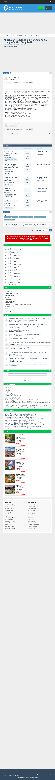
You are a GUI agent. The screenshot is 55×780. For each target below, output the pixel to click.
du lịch (9, 413)
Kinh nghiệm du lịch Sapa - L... (13, 261)
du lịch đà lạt (8, 423)
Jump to (31, 230)
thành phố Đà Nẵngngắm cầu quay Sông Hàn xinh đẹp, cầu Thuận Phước (25, 107)
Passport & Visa (9, 524)
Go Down (6, 73)
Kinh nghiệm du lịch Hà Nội (12, 255)
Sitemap (17, 775)
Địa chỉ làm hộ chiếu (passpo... (13, 282)
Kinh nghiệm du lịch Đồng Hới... (13, 264)
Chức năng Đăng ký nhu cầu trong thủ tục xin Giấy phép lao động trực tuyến (11, 166)
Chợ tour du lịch (9, 519)
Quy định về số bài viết (33, 508)
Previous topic (7, 46)
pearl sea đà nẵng (40, 217)
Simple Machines (15, 774)
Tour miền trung (8, 184)
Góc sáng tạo (31, 521)
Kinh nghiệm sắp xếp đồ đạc (12, 397)
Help (36, 774)
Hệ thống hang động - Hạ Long (13, 284)
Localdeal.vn (21, 112)
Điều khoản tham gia (10, 508)
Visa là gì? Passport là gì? (11, 252)
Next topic (14, 46)
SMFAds (4, 775)
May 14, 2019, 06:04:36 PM (43, 164)
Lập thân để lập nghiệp (33, 524)
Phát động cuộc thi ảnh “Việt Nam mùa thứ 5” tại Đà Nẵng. (11, 153)
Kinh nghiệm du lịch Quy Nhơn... (13, 269)
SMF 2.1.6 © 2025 (7, 774)
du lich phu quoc (30, 425)
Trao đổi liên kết (9, 510)
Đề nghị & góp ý (9, 512)
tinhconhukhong (45, 343)
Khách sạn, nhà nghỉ (10, 521)
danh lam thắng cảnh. (13, 426)
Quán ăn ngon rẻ (9, 393)
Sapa (6, 426)
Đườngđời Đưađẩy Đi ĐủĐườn (17, 348)
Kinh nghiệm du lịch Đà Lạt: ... (13, 248)
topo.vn (21, 428)
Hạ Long (18, 423)
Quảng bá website (32, 526)
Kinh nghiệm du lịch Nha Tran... (13, 267)
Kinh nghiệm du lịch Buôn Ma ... (13, 257)
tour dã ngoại (39, 422)
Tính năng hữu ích (32, 510)
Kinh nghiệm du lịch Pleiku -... (13, 254)
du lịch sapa (28, 428)
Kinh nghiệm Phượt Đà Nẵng (12, 279)
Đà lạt (18, 417)
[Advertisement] (27, 23)
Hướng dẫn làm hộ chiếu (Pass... (13, 281)
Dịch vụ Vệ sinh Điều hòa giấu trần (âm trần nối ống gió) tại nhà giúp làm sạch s (29, 359)
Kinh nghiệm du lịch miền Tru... (13, 251)
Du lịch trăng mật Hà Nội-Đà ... (13, 278)
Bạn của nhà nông (32, 523)
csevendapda (33, 338)
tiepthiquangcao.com (32, 423)
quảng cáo (29, 414)
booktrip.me (8, 428)
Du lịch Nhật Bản (21, 425)
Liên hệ (6, 506)
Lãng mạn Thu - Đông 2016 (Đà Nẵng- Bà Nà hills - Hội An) (10, 179)
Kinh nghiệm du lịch (10, 394)
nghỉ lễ (28, 420)
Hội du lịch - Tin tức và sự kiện (10, 160)
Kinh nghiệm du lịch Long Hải (13, 266)
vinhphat (13, 360)
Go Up (5, 212)
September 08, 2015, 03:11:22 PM (42, 200)
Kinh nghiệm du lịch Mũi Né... (13, 272)
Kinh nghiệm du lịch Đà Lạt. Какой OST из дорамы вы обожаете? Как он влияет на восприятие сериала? (28, 325)
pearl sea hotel (9, 219)
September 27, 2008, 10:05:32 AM (42, 152)
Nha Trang (13, 417)
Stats (6, 287)
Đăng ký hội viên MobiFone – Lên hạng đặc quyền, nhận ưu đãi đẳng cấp (28, 347)
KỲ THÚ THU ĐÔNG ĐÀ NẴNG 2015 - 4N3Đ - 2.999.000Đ (10, 190)
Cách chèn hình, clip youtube (35, 514)
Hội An (6, 425)
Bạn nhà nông (31, 528)
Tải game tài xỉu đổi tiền (15, 330)
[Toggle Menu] (50, 2)
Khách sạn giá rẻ (9, 391)
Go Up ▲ (50, 774)
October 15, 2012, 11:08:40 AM (12, 87)
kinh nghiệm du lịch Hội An (12, 258)
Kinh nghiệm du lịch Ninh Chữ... (13, 260)
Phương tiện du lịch (9, 523)
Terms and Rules (43, 774)
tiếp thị (36, 414)
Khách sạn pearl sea (11, 217)
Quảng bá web (9, 389)
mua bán (12, 416)
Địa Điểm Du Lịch (23, 422)
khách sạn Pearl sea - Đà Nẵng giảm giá (29, 91)
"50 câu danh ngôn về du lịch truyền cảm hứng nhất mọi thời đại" (27, 407)
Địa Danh (32, 420)
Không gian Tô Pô (32, 519)
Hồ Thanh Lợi (12, 182)
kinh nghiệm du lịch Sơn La (12, 270)
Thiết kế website (9, 514)
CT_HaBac (39, 334)
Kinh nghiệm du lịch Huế (11, 263)
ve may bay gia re (13, 422)
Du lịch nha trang (31, 419)
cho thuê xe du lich (36, 416)
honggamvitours (13, 194)
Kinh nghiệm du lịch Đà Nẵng (13, 395)
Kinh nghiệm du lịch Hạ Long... (13, 275)
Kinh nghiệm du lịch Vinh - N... (13, 276)
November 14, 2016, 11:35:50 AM (42, 178)
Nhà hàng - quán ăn (9, 526)
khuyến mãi (8, 419)
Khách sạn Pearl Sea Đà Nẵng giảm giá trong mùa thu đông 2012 (25, 41)
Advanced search (27, 380)
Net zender (8, 387)
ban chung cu (22, 419)
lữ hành (14, 423)
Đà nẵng (14, 420)
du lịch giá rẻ (8, 420)
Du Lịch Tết (40, 419)
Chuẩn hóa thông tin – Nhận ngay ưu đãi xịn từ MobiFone (24, 343)
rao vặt (7, 416)
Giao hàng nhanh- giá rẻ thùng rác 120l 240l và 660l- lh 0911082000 (27, 352)
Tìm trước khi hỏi (32, 512)
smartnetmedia (15, 77)
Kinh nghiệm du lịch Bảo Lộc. (12, 273)
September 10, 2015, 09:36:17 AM (42, 189)
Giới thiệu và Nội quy (10, 505)
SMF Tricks (9, 773)
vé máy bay (33, 417)
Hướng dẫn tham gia (33, 506)
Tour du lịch (8, 390)
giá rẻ (16, 414)
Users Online (10, 306)
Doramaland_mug (32, 320)
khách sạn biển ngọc (25, 217)
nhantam (11, 157)
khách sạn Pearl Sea (34, 100)
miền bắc (7, 417)
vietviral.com (14, 428)
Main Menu (6, 1)
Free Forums (11, 775)
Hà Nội (6, 422)
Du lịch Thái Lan (25, 417)
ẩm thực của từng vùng (35, 426)
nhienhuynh (12, 354)
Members (9, 291)
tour (24, 428)
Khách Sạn (22, 414)
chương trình (26, 416)
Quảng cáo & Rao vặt (10, 528)
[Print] (50, 73)
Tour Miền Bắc (12, 425)
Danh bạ (7, 173)
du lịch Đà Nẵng (21, 420)
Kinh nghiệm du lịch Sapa (12, 398)
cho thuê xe (31, 422)
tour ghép (19, 416)
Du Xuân (21, 426)
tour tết (26, 426)
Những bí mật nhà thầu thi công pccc (18, 338)
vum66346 (26, 330)
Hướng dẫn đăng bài (33, 505)
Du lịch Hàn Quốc (40, 425)
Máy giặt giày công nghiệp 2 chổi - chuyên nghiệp (22, 334)
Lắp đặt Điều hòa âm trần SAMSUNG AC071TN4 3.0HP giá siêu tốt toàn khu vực (29, 364)
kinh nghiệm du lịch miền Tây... (13, 249)
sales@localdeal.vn (28, 116)
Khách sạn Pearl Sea (10, 96)
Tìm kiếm (7, 370)
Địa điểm (23, 423)
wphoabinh (12, 171)
